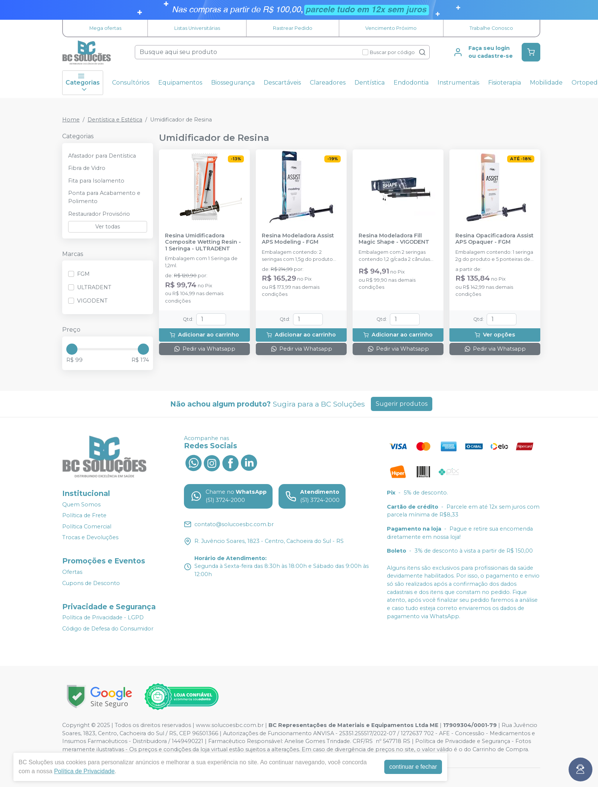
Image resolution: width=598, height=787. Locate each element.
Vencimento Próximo (391, 28)
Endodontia (411, 82)
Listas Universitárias (197, 28)
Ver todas (107, 226)
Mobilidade (546, 82)
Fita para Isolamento (96, 180)
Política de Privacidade (84, 771)
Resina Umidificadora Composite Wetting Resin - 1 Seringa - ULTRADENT (203, 242)
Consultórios (130, 82)
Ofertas (72, 572)
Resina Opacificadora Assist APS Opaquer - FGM (494, 239)
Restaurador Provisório (99, 214)
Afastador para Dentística (102, 155)
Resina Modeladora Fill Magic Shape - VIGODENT (394, 239)
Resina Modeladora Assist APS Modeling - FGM (298, 239)
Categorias (83, 82)
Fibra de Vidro (86, 168)
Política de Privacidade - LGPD (103, 617)
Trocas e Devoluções (90, 537)
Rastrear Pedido (292, 28)
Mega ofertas (105, 28)
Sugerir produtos (401, 403)
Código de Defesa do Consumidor (107, 628)
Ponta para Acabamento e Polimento (104, 197)
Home (71, 119)
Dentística (369, 82)
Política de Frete (84, 515)
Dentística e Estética (115, 119)
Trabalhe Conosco (491, 28)
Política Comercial (86, 526)
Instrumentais (458, 82)
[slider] (71, 349)
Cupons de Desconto (91, 583)
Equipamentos (180, 82)
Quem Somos (81, 504)
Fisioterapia (504, 82)
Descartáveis (282, 82)
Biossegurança (233, 82)
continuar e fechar (413, 767)
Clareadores (328, 82)
